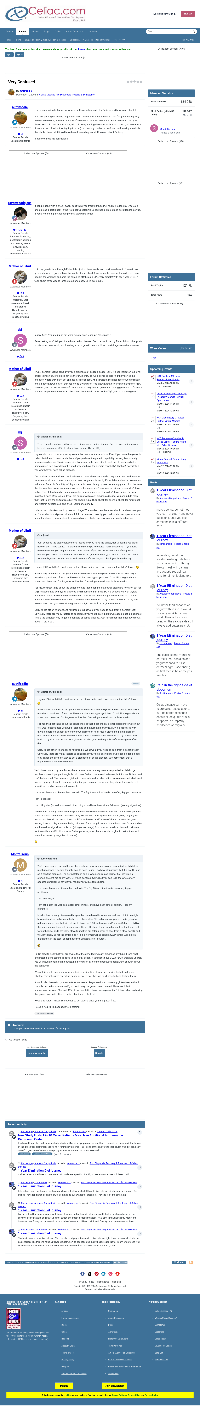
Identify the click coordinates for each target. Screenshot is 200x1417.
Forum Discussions (70, 1318)
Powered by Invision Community (100, 1289)
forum (81, 49)
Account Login (68, 1346)
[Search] (160, 31)
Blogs (47, 31)
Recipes (65, 1367)
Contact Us (103, 1281)
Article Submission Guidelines (121, 1353)
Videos (35, 31)
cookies (67, 1395)
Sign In (9, 55)
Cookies (116, 1281)
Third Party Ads (115, 1346)
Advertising (113, 1332)
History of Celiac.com (118, 1339)
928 (20, 293)
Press (110, 1325)
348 (20, 356)
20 (20, 881)
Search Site (113, 1373)
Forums (22, 32)
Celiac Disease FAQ (163, 1311)
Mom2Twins (20, 854)
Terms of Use (67, 1353)
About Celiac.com (75, 31)
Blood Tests (160, 1339)
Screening (159, 1332)
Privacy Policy (86, 1281)
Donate (99, 1053)
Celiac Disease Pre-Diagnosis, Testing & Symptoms (67, 94)
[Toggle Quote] (38, 436)
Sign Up (188, 13)
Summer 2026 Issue (107, 1131)
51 (20, 134)
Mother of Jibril (20, 266)
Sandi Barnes (167, 129)
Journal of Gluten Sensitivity (74, 1373)
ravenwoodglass (19, 203)
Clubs (58, 31)
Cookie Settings (119, 1395)
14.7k (17, 230)
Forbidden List (161, 1360)
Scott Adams (79, 1131)
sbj (20, 329)
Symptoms (160, 1325)
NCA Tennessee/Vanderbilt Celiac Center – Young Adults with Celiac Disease (171, 442)
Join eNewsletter (37, 1053)
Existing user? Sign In (165, 14)
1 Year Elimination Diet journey (39, 1170)
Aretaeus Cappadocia (45, 1131)
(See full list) (186, 348)
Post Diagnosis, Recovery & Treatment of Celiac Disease (109, 1182)
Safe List (159, 1353)
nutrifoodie (26, 90)
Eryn (154, 358)
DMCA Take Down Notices (120, 1360)
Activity (93, 31)
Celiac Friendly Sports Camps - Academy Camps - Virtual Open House (172, 397)
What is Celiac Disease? (166, 1318)
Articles (9, 31)
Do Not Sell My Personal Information (124, 1367)
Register (65, 1339)
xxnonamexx (73, 1163)
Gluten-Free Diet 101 (164, 1346)
